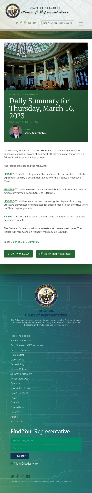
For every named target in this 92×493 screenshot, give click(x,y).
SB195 (8, 216)
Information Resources (23, 388)
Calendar (15, 383)
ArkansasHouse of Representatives (46, 313)
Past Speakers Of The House (26, 345)
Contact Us (16, 402)
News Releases (19, 393)
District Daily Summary (24, 242)
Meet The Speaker (20, 335)
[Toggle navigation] (81, 24)
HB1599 (9, 189)
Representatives (19, 350)
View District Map (24, 464)
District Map (17, 359)
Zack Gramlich (15, 131)
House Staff (17, 355)
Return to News (18, 254)
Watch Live (16, 421)
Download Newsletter (57, 254)
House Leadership (20, 340)
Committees (17, 407)
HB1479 (9, 174)
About (14, 416)
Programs (15, 412)
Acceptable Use (19, 378)
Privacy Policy (18, 369)
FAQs (13, 397)
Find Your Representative (57, 22)
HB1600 (9, 201)
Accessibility (17, 364)
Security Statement (21, 374)
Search (20, 456)
